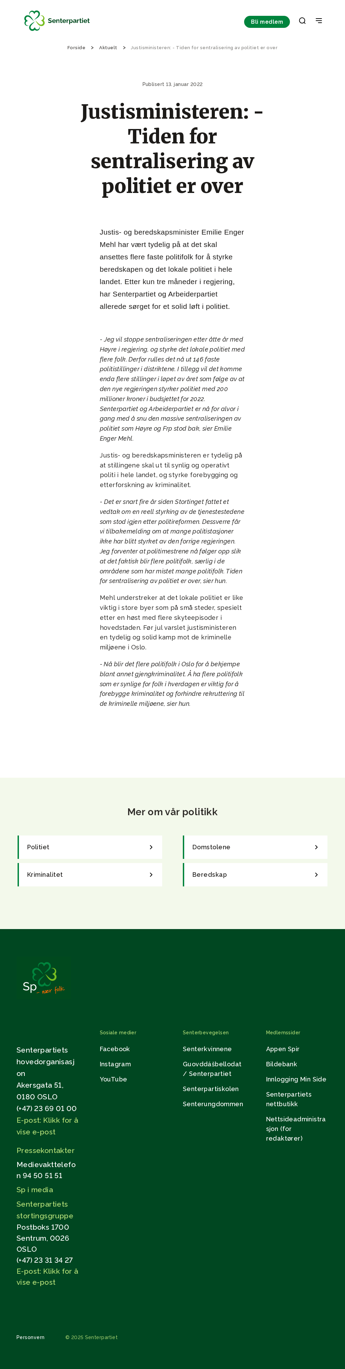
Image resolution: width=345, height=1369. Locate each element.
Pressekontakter (46, 1150)
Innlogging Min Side (296, 1079)
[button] (302, 22)
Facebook (115, 1049)
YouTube (113, 1079)
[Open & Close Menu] (319, 21)
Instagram (115, 1064)
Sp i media (35, 1189)
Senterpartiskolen (211, 1088)
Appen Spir (283, 1049)
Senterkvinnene (207, 1049)
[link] (90, 847)
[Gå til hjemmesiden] (44, 997)
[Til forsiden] (57, 31)
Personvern (31, 1337)
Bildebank (281, 1064)
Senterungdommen (213, 1104)
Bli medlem (267, 22)
